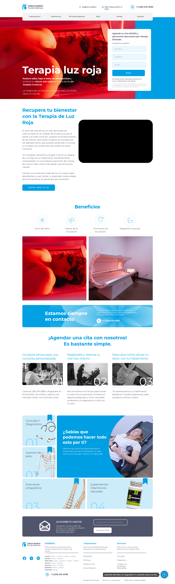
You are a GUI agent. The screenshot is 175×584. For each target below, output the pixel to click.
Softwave (87, 560)
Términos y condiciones (111, 580)
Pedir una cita (38, 187)
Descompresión (89, 568)
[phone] (129, 57)
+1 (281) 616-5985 (144, 7)
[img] (32, 7)
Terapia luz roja (89, 564)
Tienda (119, 17)
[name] (129, 49)
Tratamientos (34, 17)
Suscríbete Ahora (102, 530)
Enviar (128, 73)
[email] (129, 65)
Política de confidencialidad (134, 580)
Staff (98, 17)
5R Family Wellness (77, 17)
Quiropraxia (87, 556)
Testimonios (56, 17)
